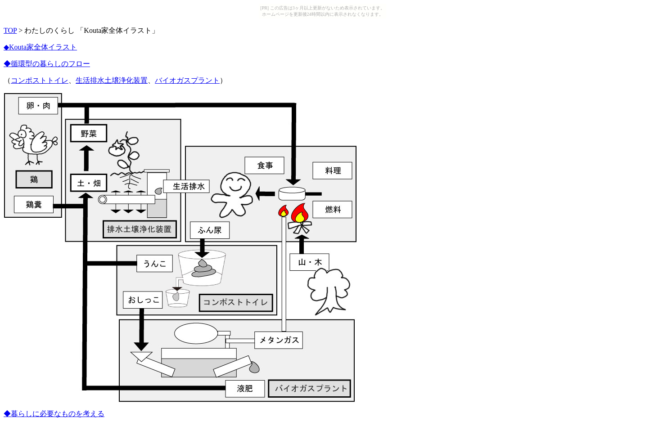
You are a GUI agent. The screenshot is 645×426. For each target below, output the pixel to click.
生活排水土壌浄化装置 (112, 80)
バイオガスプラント (187, 80)
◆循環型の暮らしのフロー (47, 63)
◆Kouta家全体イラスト (40, 47)
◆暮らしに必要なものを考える (54, 413)
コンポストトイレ (39, 80)
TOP (10, 30)
